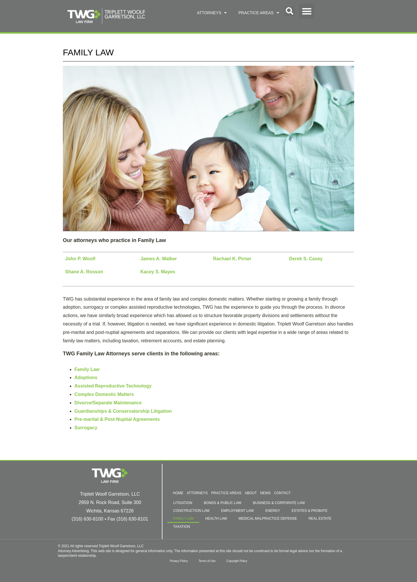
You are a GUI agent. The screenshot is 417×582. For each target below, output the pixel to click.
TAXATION (181, 527)
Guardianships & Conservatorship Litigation (123, 411)
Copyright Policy (237, 561)
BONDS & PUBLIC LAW (223, 503)
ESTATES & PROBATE (310, 511)
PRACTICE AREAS (258, 13)
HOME (178, 493)
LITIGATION (182, 503)
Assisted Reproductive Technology (112, 385)
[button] (290, 11)
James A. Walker (158, 258)
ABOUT (251, 493)
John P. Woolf (80, 258)
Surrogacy (85, 427)
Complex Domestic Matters (104, 394)
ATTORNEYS (212, 13)
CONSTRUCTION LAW (191, 511)
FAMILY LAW (183, 518)
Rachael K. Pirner (232, 258)
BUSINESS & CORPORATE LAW (279, 503)
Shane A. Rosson (84, 271)
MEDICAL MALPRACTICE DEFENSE (268, 518)
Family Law (86, 369)
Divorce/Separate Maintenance (108, 402)
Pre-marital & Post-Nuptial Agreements (117, 419)
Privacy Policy (178, 561)
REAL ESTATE (319, 518)
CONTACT (282, 493)
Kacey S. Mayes (157, 271)
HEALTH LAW (216, 518)
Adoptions (85, 377)
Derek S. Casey (306, 258)
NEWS (265, 493)
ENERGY (272, 511)
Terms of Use (207, 561)
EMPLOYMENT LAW (237, 511)
